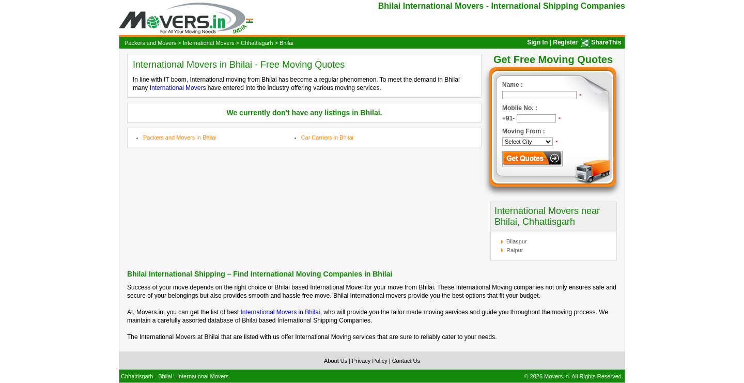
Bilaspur (516, 241)
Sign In (537, 42)
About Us (335, 361)
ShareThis (606, 42)
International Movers (209, 43)
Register (565, 42)
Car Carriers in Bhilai (327, 137)
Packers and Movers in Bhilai (179, 137)
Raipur (514, 250)
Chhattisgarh (257, 43)
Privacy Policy (369, 361)
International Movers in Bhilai (280, 312)
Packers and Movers (150, 43)
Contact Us (406, 361)
